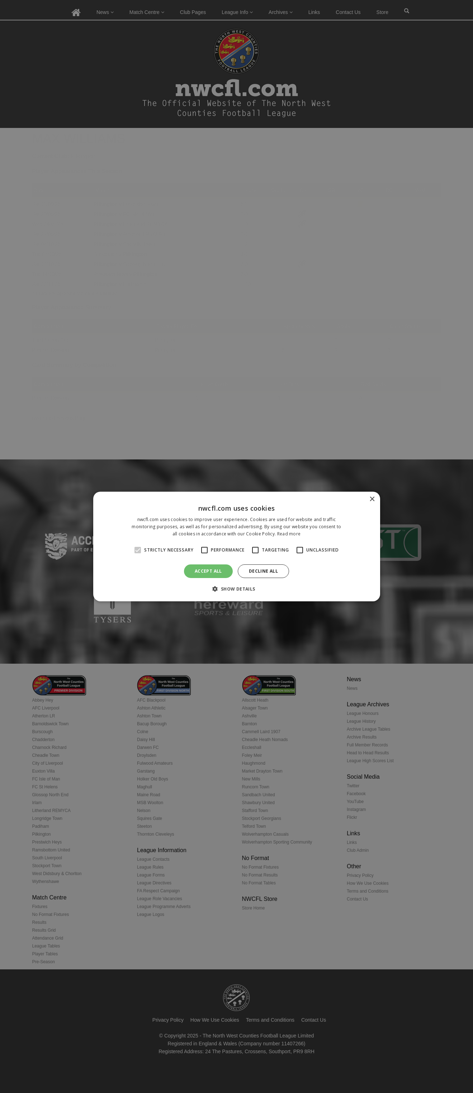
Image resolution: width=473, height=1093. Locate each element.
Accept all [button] (208, 571)
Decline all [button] (263, 571)
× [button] (372, 499)
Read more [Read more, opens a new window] (289, 534)
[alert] (236, 546)
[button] (236, 588)
